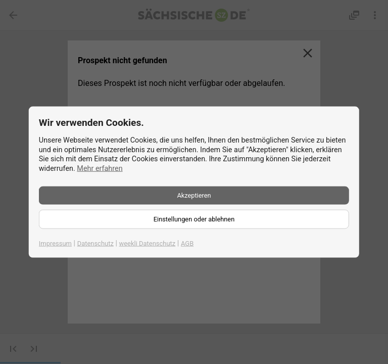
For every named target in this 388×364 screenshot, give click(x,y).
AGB (187, 243)
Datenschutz (95, 243)
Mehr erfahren (99, 168)
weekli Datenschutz (147, 243)
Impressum (55, 243)
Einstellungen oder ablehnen (194, 218)
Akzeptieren (194, 195)
